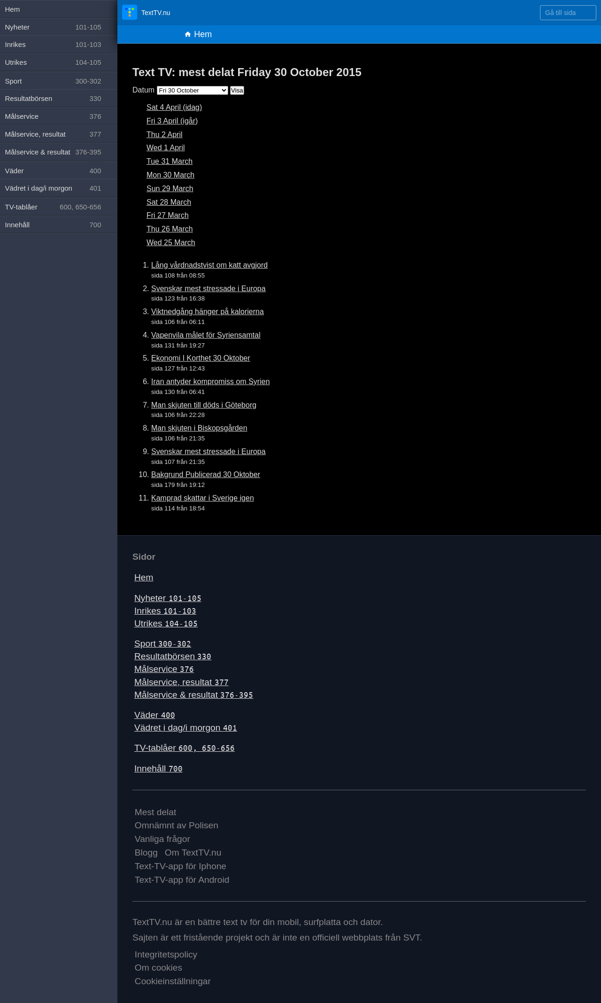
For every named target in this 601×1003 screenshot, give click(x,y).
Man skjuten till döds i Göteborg (203, 405)
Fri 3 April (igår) (172, 121)
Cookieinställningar (173, 981)
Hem (198, 34)
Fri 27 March (167, 215)
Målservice (164, 669)
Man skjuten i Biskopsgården (199, 428)
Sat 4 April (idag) (174, 107)
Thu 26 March (169, 229)
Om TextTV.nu (193, 852)
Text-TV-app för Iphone (180, 866)
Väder (154, 715)
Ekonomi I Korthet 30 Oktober (200, 358)
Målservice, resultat (181, 682)
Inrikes (165, 611)
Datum (143, 90)
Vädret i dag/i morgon (185, 728)
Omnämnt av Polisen (176, 825)
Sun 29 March (169, 189)
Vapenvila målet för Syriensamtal (206, 335)
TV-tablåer (184, 748)
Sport (162, 643)
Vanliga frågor (162, 839)
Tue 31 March (169, 161)
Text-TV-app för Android (182, 880)
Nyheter (167, 598)
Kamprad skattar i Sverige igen (202, 498)
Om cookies (158, 967)
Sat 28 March (168, 202)
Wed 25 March (170, 243)
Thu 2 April (164, 135)
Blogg (146, 852)
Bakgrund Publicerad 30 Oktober (205, 474)
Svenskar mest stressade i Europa (208, 289)
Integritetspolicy (166, 954)
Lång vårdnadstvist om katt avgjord (209, 265)
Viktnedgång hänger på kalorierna (207, 312)
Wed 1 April (165, 148)
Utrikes (166, 623)
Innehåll (158, 768)
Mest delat (156, 812)
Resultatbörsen (172, 656)
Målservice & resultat (193, 695)
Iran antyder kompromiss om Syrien (210, 382)
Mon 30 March (170, 175)
